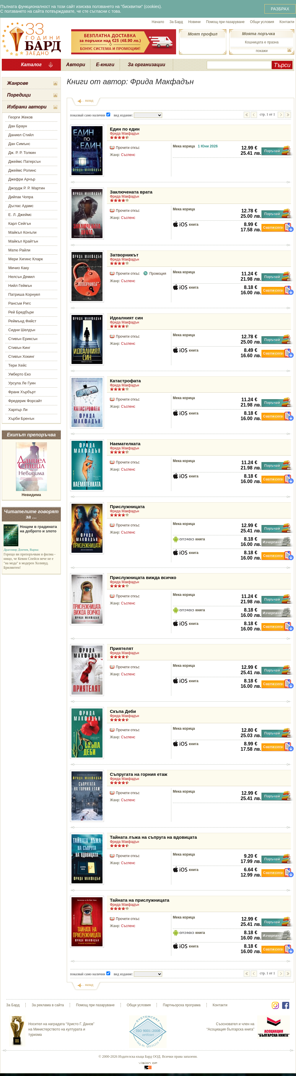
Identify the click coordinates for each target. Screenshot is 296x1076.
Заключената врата (131, 191)
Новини (194, 22)
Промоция (157, 274)
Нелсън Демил (21, 276)
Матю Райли (19, 250)
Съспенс (128, 155)
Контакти (286, 22)
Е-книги (105, 64)
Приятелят (121, 648)
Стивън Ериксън (23, 339)
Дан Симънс (19, 144)
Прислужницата (127, 506)
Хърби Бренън (21, 418)
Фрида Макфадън (124, 133)
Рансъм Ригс (19, 303)
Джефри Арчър (21, 179)
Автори (75, 64)
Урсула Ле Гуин (22, 383)
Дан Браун (17, 126)
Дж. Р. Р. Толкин (22, 152)
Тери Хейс (17, 365)
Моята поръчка (258, 33)
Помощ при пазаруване (225, 22)
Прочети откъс (127, 148)
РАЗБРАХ (280, 8)
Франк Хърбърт (22, 392)
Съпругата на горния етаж (138, 774)
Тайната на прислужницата (139, 900)
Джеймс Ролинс (22, 170)
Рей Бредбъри (21, 312)
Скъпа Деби (123, 711)
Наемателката (125, 443)
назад (89, 100)
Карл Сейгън (19, 223)
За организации (146, 64)
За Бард (176, 22)
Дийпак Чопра (20, 197)
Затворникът (124, 254)
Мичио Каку (18, 268)
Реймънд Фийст (22, 321)
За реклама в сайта (48, 1005)
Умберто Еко (19, 374)
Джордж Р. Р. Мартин (26, 188)
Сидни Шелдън (21, 330)
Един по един (125, 128)
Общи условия (262, 22)
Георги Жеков (20, 117)
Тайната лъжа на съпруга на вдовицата (153, 837)
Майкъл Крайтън (23, 241)
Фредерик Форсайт (25, 401)
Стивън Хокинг (21, 356)
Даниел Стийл (21, 135)
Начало (158, 22)
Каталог (31, 64)
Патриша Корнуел (24, 294)
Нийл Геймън (20, 285)
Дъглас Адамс (20, 206)
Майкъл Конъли (22, 232)
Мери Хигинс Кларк (25, 259)
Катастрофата (125, 380)
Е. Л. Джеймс (20, 214)
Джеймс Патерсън (24, 161)
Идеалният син (126, 317)
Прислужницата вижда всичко (143, 577)
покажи (262, 51)
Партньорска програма (181, 1005)
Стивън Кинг (19, 347)
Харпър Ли (17, 409)
